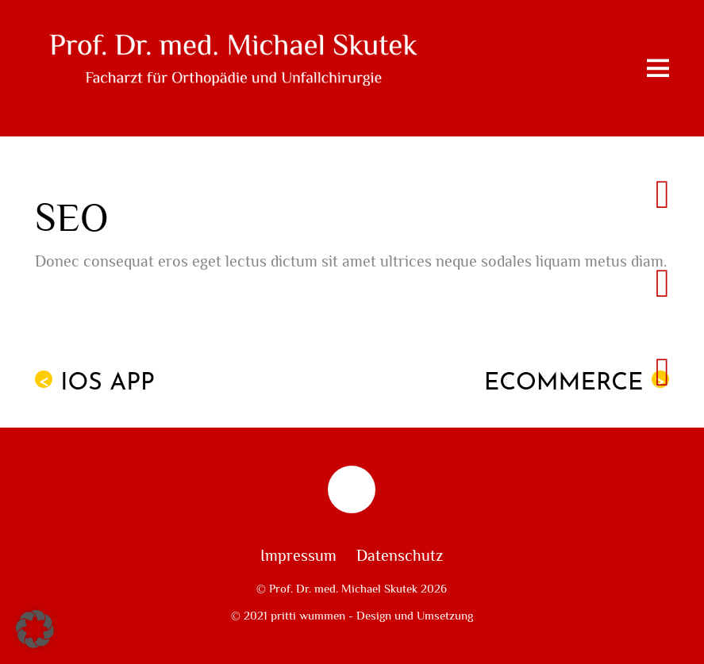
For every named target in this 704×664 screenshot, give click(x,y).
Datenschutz (399, 556)
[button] (35, 629)
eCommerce (576, 383)
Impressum (298, 556)
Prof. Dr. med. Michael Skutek (343, 588)
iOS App (95, 383)
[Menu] (658, 68)
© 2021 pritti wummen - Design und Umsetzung (352, 615)
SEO (72, 218)
